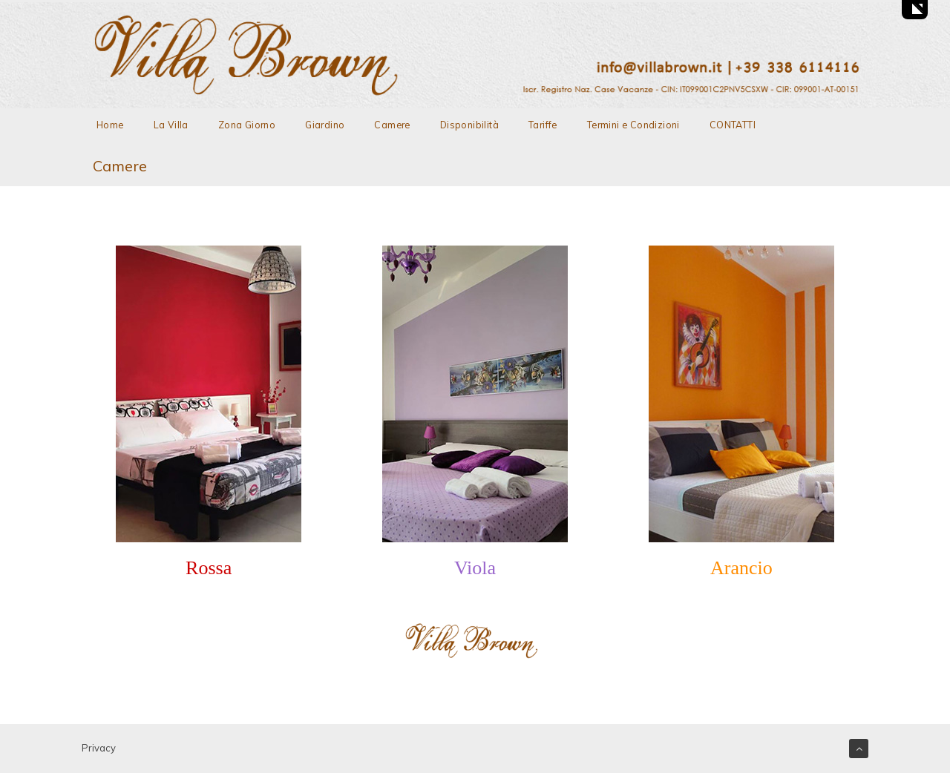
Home (110, 125)
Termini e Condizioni (633, 125)
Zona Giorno (246, 125)
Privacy (99, 748)
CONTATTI (733, 125)
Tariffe (542, 125)
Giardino (324, 125)
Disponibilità (469, 125)
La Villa (171, 125)
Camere (392, 125)
